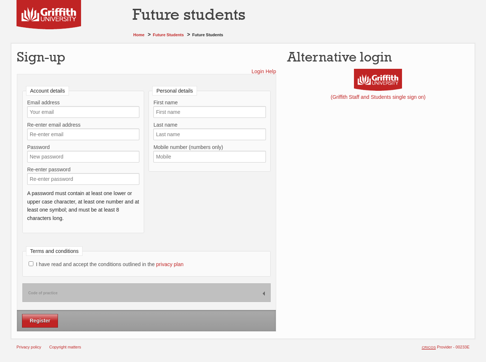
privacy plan (170, 264)
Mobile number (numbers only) (188, 147)
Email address (43, 102)
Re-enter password (48, 169)
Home (139, 35)
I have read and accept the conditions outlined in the (106, 264)
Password (38, 147)
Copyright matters (65, 347)
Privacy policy (29, 347)
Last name (165, 124)
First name (165, 102)
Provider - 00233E (445, 347)
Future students (168, 35)
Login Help (264, 71)
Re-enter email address (54, 124)
